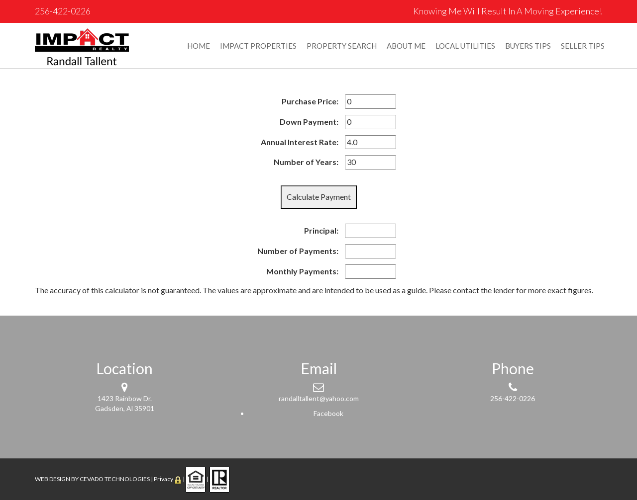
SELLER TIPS (583, 45)
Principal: (321, 230)
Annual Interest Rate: (299, 142)
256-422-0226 (63, 10)
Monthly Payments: (302, 271)
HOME (198, 45)
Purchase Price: (310, 101)
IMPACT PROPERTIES (258, 45)
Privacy (163, 479)
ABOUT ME (406, 45)
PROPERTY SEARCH (342, 45)
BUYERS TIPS (528, 45)
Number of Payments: (297, 250)
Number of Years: (306, 162)
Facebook (328, 413)
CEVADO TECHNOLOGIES (115, 479)
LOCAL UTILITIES (465, 45)
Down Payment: (309, 121)
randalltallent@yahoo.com (319, 398)
